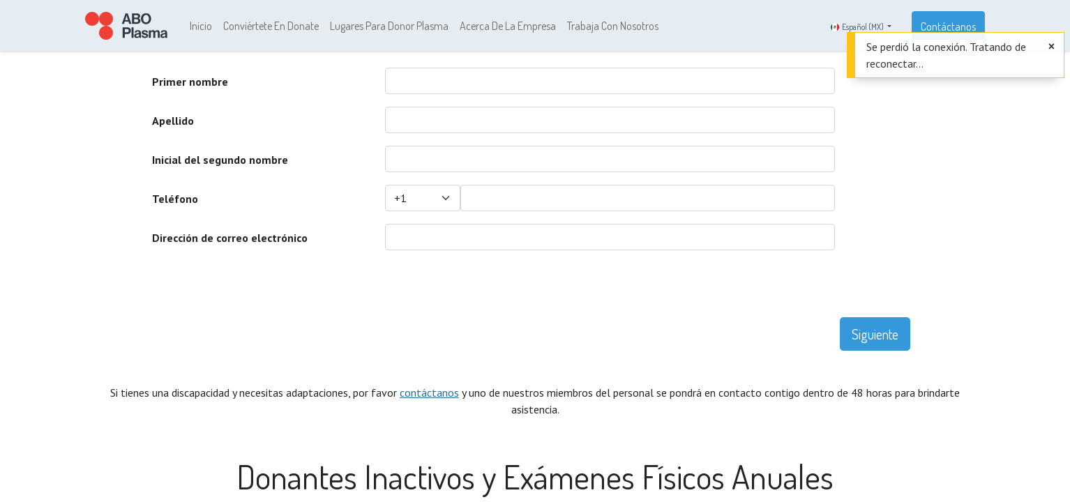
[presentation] (491, 290)
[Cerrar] (1051, 46)
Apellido (173, 121)
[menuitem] (201, 26)
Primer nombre (190, 82)
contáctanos (429, 393)
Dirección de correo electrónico (230, 238)
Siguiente (875, 334)
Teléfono (175, 199)
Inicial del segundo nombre (220, 160)
